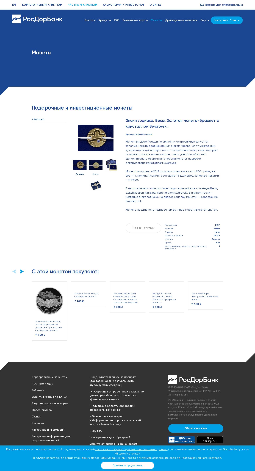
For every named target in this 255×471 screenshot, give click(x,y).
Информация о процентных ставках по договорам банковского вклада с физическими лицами (117, 395)
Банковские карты (135, 20)
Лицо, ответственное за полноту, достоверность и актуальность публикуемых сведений (113, 381)
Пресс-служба (42, 410)
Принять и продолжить (128, 465)
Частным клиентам (82, 4)
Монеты (156, 20)
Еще (205, 20)
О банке (156, 4)
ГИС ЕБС (96, 430)
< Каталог (38, 119)
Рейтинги (38, 390)
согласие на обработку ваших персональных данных (131, 449)
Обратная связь (196, 428)
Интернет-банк (227, 20)
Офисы (36, 416)
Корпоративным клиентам (42, 4)
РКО (116, 20)
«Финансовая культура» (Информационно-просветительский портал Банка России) (115, 420)
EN (14, 4)
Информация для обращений (110, 437)
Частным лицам (42, 383)
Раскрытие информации (48, 429)
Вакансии (38, 423)
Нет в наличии (143, 228)
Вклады (90, 20)
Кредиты (105, 20)
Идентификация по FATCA (50, 396)
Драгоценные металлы (181, 20)
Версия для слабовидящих (224, 4)
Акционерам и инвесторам (123, 4)
